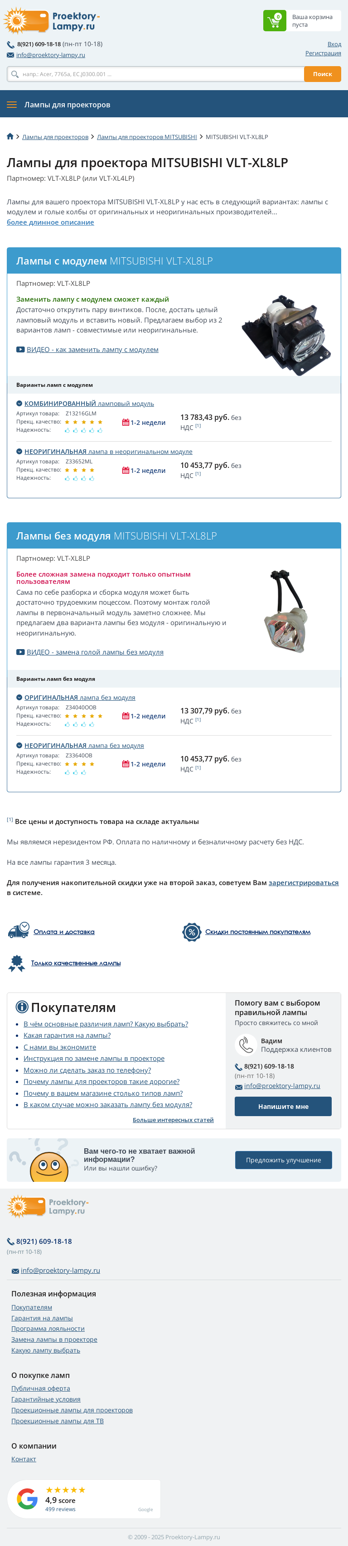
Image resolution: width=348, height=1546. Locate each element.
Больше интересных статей (173, 1120)
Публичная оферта (40, 1388)
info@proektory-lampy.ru (46, 55)
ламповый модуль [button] (85, 403)
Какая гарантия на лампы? (67, 1035)
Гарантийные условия (46, 1399)
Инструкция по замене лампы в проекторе (94, 1058)
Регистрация (323, 53)
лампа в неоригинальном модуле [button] (104, 451)
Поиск (322, 74)
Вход (334, 44)
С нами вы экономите (60, 1046)
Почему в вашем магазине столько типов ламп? (103, 1093)
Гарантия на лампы (42, 1318)
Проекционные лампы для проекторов (72, 1410)
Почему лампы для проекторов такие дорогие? (101, 1081)
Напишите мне (283, 1106)
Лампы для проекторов (55, 137)
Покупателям (31, 1307)
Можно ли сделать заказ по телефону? (87, 1069)
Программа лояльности (48, 1328)
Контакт (23, 1458)
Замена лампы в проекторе (54, 1339)
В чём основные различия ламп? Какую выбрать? (106, 1023)
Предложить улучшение (283, 1160)
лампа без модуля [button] (75, 697)
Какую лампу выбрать (45, 1350)
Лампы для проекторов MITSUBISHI (147, 137)
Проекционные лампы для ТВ (57, 1420)
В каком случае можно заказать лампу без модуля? (108, 1104)
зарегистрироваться (304, 882)
